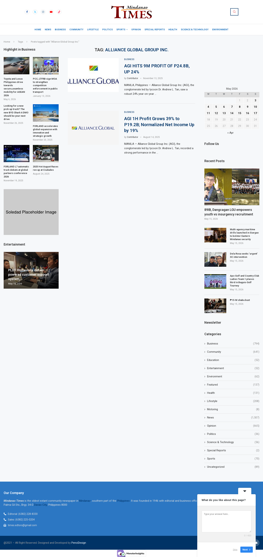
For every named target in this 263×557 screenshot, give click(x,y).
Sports (120, 29)
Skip (235, 549)
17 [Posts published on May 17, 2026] (255, 113)
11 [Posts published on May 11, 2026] (208, 113)
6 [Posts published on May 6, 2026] (224, 106)
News (48, 29)
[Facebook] (27, 11)
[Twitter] (35, 11)
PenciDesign (78, 542)
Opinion (136, 29)
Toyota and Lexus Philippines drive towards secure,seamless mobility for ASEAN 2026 (14, 87)
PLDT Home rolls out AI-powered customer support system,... (28, 274)
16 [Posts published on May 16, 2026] (247, 113)
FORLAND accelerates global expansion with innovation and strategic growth (45, 131)
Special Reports (154, 29)
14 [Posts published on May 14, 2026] (231, 113)
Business (60, 29)
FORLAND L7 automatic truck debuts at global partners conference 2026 (16, 171)
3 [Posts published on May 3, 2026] (255, 100)
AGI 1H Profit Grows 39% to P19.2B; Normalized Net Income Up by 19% (159, 124)
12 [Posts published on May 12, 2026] (216, 113)
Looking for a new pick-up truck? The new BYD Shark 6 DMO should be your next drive (16, 112)
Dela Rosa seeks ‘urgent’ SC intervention (244, 255)
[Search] (234, 12)
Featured (233, 385)
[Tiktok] (59, 11)
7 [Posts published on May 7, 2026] (232, 106)
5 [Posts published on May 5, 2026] (216, 106)
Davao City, (41, 504)
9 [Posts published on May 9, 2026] (247, 106)
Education (233, 360)
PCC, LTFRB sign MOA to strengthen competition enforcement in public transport (45, 85)
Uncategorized (233, 467)
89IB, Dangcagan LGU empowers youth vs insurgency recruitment (228, 212)
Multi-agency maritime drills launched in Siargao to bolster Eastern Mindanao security (244, 234)
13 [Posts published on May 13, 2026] (224, 113)
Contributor (132, 78)
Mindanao (85, 500)
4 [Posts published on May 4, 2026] (208, 106)
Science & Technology (195, 29)
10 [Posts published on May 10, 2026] (255, 106)
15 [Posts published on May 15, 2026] (239, 113)
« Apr (230, 132)
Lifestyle (93, 29)
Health (172, 29)
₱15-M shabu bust (240, 300)
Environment (220, 29)
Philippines (123, 500)
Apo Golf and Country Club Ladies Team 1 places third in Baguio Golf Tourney (244, 280)
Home (38, 29)
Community (76, 29)
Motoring (233, 409)
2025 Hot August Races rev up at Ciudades (45, 168)
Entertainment (233, 368)
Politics (107, 29)
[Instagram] (43, 11)
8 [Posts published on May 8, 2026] (240, 106)
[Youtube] (51, 11)
